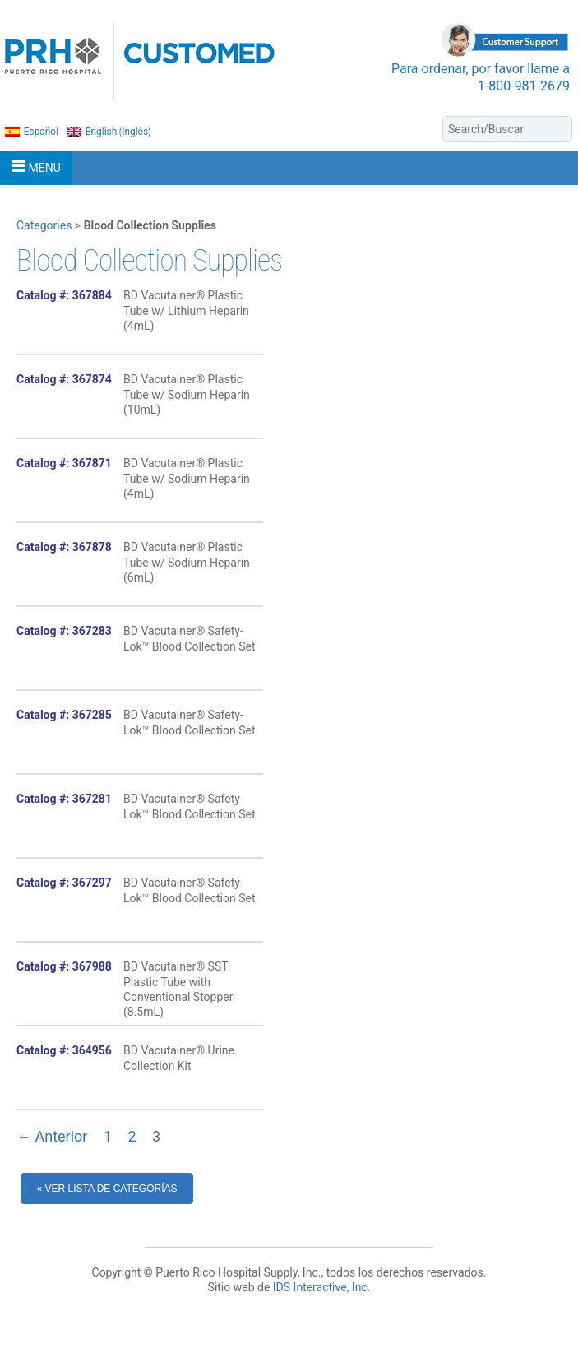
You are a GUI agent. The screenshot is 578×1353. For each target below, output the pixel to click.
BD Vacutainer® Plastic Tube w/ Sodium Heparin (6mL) (186, 561)
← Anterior (51, 1136)
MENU (36, 166)
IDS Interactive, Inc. (322, 1287)
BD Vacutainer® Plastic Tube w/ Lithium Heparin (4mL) (186, 310)
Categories (44, 225)
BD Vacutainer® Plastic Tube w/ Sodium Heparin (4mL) (186, 477)
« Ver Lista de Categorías (107, 1188)
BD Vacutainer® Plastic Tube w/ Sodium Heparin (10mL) (186, 394)
